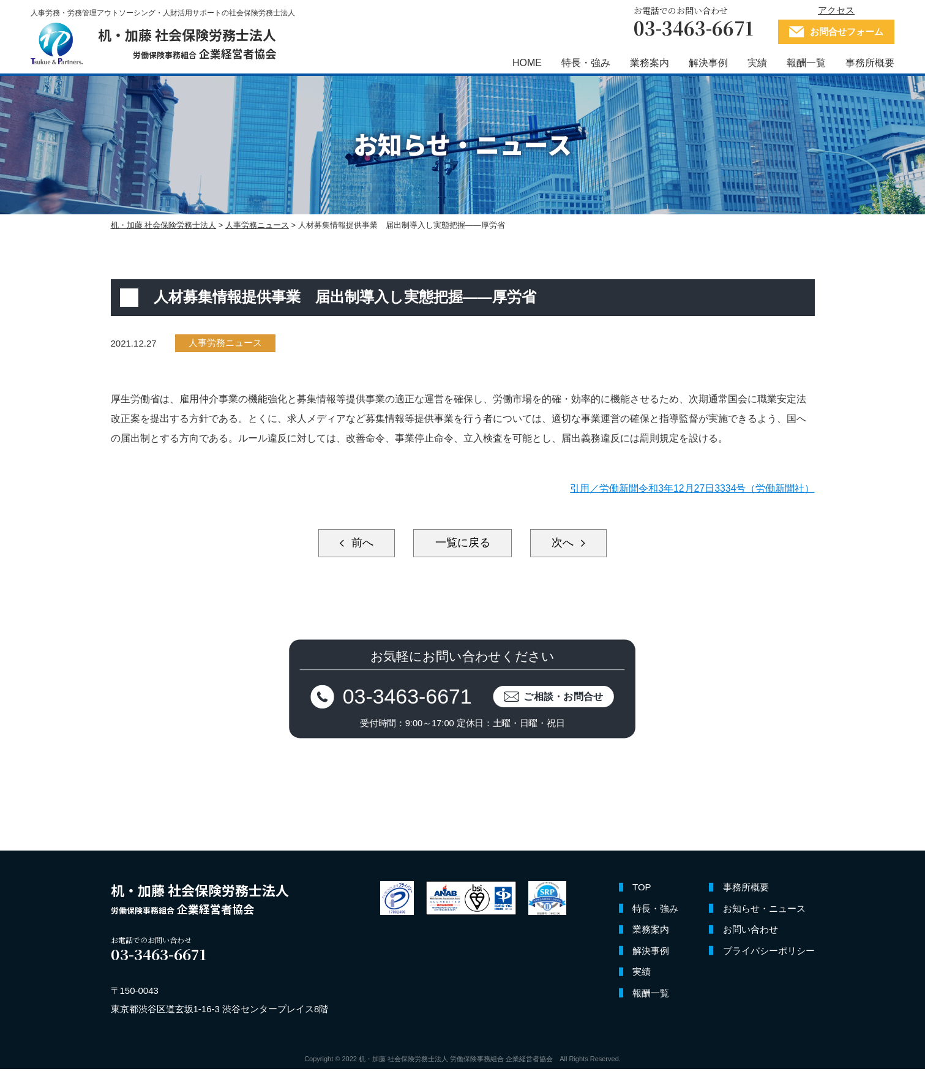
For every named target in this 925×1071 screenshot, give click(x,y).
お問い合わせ (750, 931)
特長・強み (585, 63)
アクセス (836, 10)
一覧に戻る (462, 543)
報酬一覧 (806, 63)
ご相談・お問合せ (566, 697)
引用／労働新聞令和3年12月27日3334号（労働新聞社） (691, 488)
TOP (641, 889)
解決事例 (708, 63)
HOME (527, 63)
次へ (566, 543)
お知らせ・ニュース (764, 910)
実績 (757, 63)
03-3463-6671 (406, 697)
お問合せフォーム (846, 31)
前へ (358, 543)
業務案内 (649, 63)
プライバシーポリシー (769, 952)
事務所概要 (869, 63)
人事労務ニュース (225, 343)
